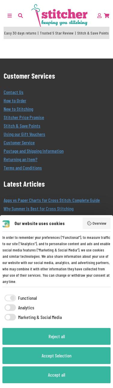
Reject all (57, 336)
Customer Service (19, 142)
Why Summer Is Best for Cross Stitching (39, 208)
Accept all (56, 374)
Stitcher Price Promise (24, 117)
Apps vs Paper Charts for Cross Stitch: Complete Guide (52, 200)
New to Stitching (18, 109)
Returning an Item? (20, 159)
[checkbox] (19, 298)
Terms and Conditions (23, 167)
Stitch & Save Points (22, 125)
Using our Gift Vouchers (24, 134)
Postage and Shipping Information (34, 151)
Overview (97, 223)
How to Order (15, 100)
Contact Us (14, 92)
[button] (20, 15)
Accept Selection (56, 355)
